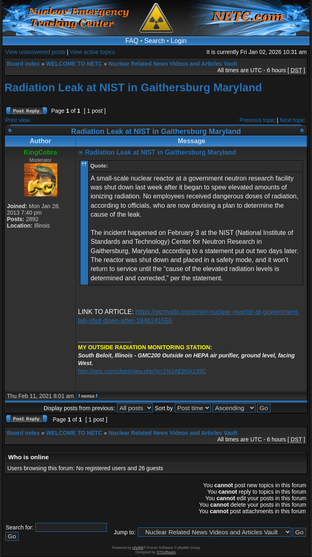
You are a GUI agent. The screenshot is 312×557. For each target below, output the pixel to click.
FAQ (132, 40)
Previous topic (257, 120)
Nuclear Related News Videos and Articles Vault (172, 63)
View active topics (92, 52)
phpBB (137, 548)
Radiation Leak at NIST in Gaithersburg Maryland (133, 87)
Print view (17, 120)
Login (178, 40)
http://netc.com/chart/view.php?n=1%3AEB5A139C (142, 371)
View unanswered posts (35, 52)
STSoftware (166, 552)
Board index (23, 63)
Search (154, 40)
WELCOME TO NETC (74, 63)
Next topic (292, 120)
